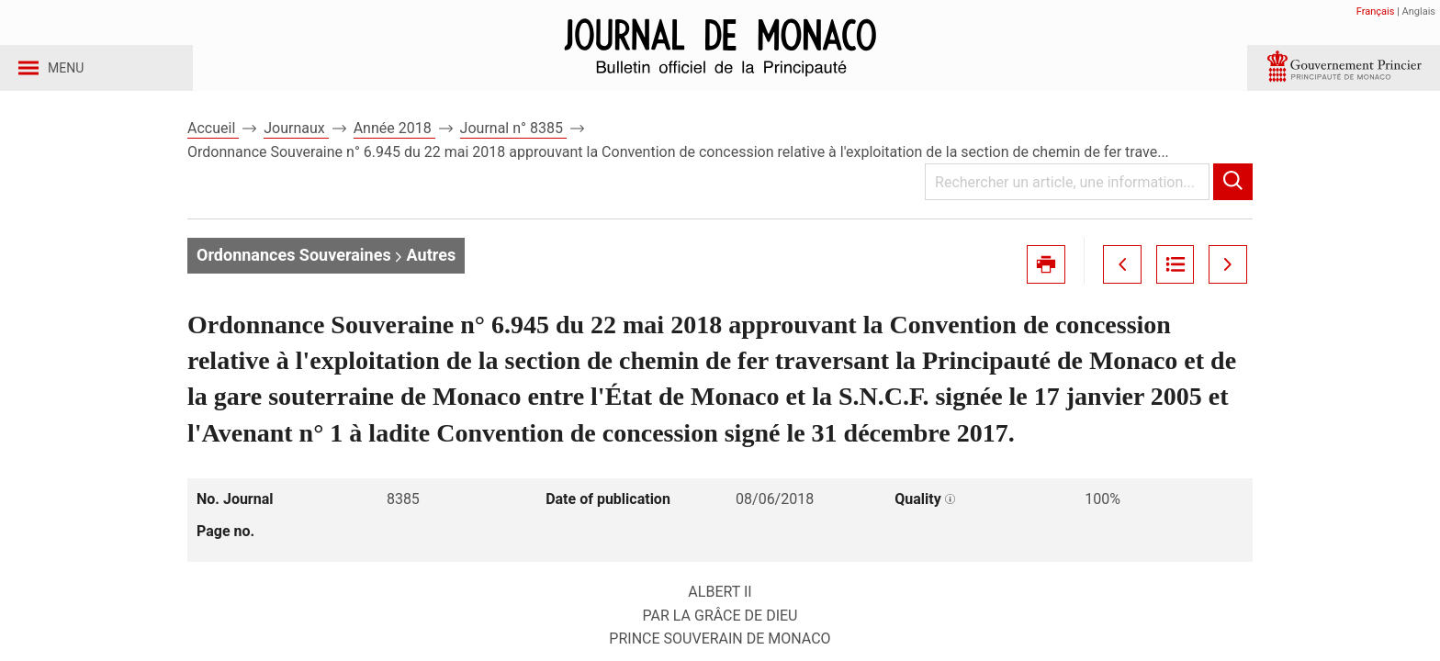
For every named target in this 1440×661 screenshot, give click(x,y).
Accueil (213, 145)
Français (1375, 11)
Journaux (296, 145)
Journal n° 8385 (513, 145)
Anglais (1418, 11)
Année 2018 (394, 145)
